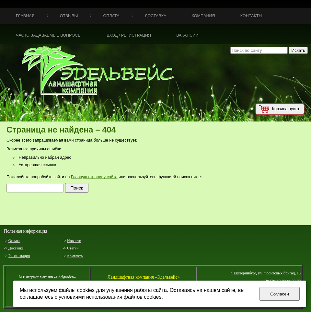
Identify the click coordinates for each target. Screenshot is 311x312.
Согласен (279, 294)
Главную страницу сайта (94, 177)
